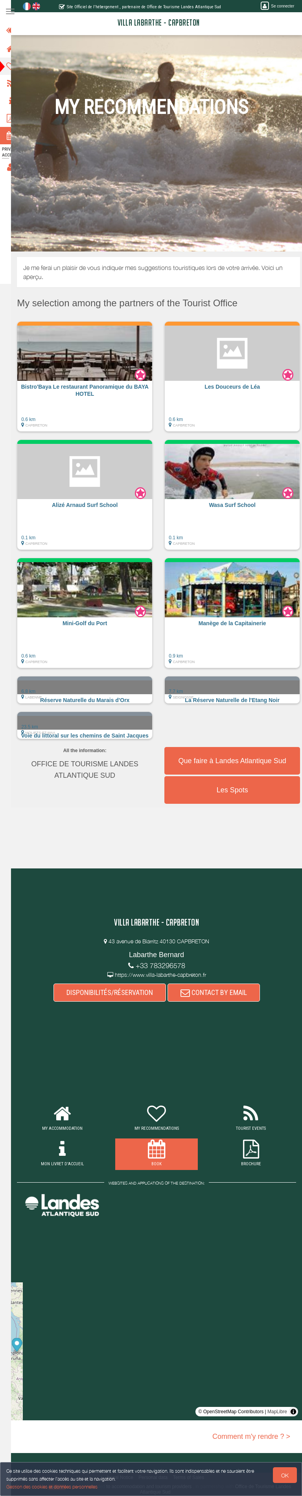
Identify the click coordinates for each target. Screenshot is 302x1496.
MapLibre (277, 1411)
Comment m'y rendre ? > (251, 1436)
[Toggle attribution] (293, 1411)
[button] (94, 380)
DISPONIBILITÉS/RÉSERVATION (114, 992)
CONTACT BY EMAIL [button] (218, 992)
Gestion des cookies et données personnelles (52, 1487)
